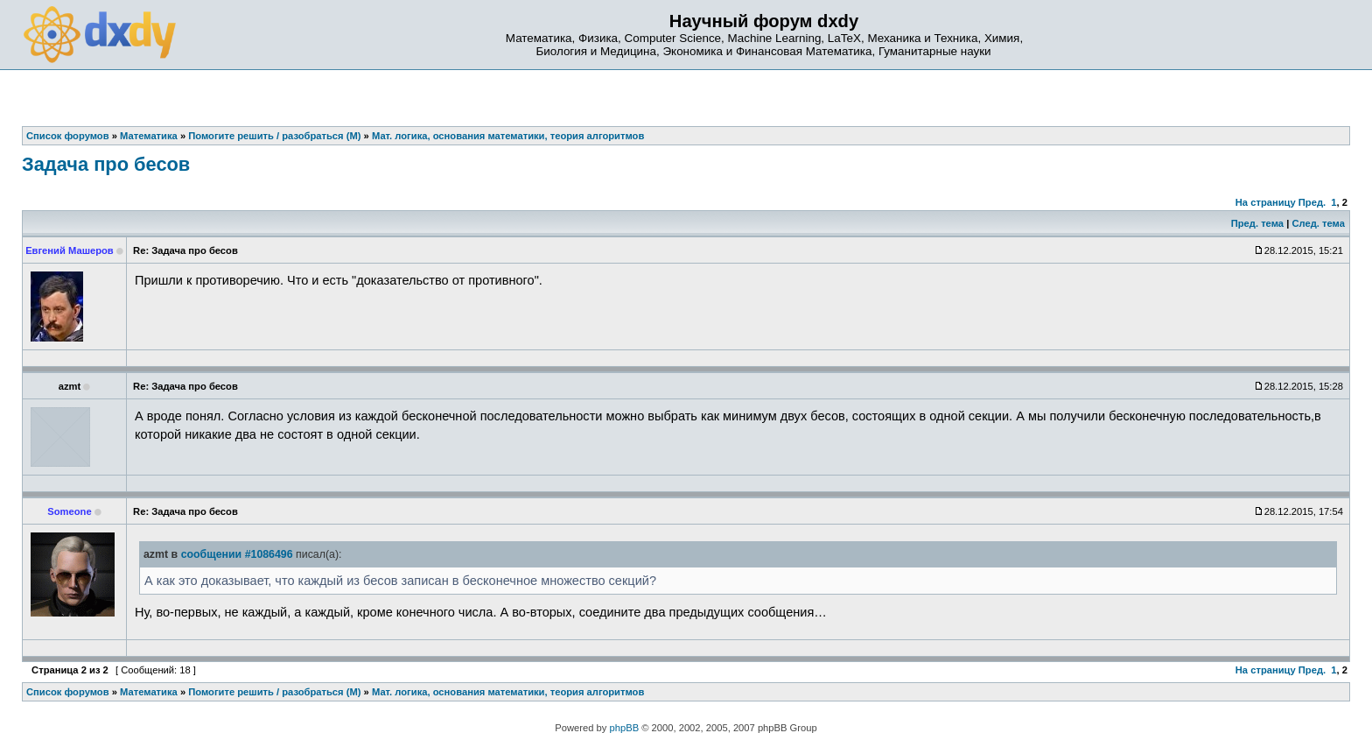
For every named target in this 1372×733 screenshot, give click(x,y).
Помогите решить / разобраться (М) (274, 692)
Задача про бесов (106, 164)
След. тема (1318, 223)
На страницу (1266, 202)
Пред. (1312, 202)
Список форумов (67, 692)
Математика (149, 692)
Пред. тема (1257, 223)
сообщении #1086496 (237, 554)
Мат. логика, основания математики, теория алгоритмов (508, 692)
